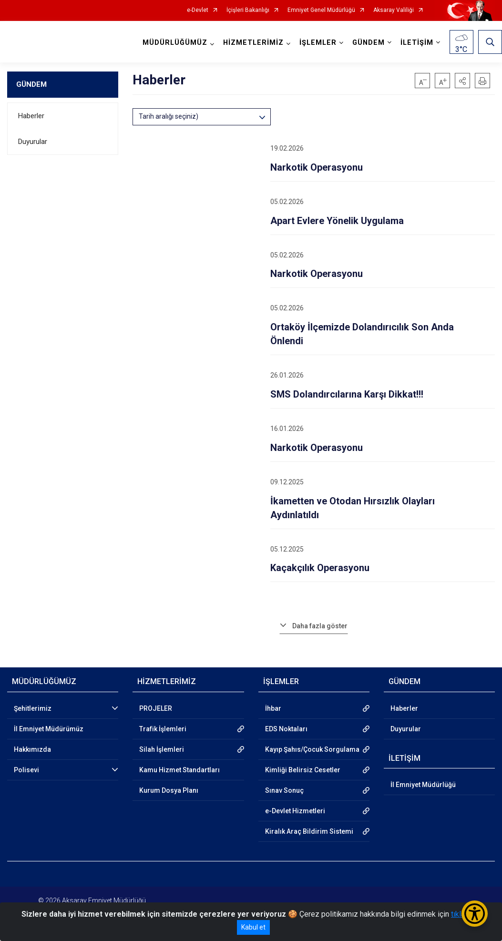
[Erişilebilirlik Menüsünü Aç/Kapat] (474, 913)
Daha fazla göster (320, 626)
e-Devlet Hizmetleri (295, 811)
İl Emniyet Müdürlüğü (423, 784)
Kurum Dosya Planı (168, 790)
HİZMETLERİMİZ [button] (253, 43)
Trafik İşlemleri (162, 729)
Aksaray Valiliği (393, 10)
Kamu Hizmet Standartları (179, 770)
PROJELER (155, 708)
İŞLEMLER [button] (318, 43)
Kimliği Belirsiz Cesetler (302, 770)
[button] (462, 80)
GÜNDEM (31, 84)
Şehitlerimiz (32, 708)
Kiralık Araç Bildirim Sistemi (309, 831)
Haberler (31, 116)
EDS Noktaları (286, 729)
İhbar (273, 708)
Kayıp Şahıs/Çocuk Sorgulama (312, 749)
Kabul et (253, 927)
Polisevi (26, 770)
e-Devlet (197, 10)
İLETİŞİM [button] (416, 43)
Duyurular (32, 141)
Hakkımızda (32, 749)
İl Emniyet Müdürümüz (48, 729)
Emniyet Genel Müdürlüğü (321, 10)
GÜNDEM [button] (368, 43)
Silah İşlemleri (161, 749)
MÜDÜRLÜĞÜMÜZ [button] (175, 43)
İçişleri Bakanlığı (247, 10)
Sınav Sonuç (284, 790)
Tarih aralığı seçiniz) (168, 116)
